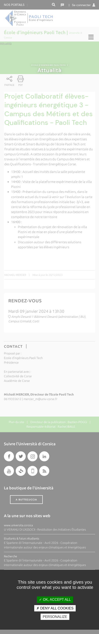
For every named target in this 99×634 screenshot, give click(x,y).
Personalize (55, 617)
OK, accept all (55, 599)
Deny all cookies (54, 608)
